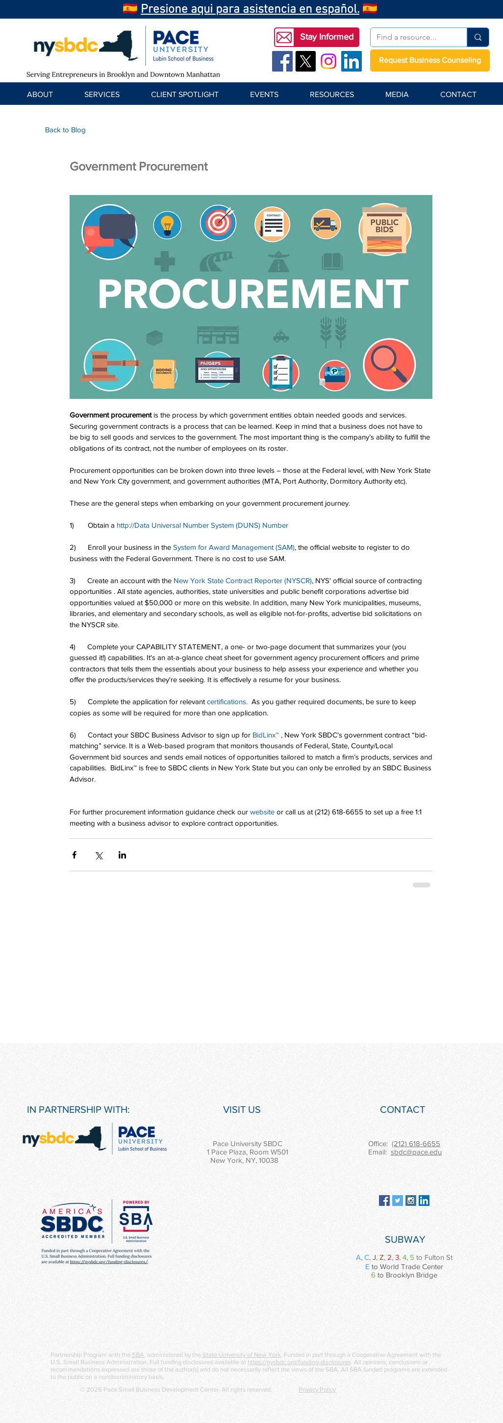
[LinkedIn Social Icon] (351, 61)
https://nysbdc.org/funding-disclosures (299, 1362)
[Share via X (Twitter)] (98, 854)
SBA (138, 1354)
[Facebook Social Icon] (282, 61)
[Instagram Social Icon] (410, 1200)
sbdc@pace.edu (416, 1152)
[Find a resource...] (411, 37)
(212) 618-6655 (416, 1143)
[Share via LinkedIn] (122, 854)
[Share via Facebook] (74, 854)
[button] (326, 37)
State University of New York (241, 1354)
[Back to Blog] (65, 129)
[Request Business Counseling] (430, 60)
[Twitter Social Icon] (397, 1200)
